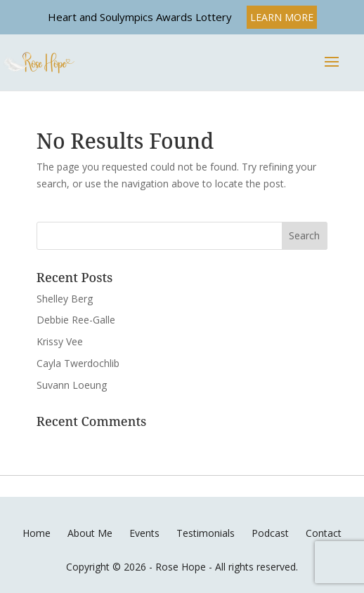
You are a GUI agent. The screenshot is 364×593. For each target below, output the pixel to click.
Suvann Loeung (72, 385)
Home (36, 533)
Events (144, 533)
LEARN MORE (281, 17)
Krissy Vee (60, 341)
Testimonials (205, 533)
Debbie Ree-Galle (76, 319)
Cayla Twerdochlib (78, 363)
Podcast (270, 533)
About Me (89, 533)
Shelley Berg (65, 298)
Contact (324, 533)
